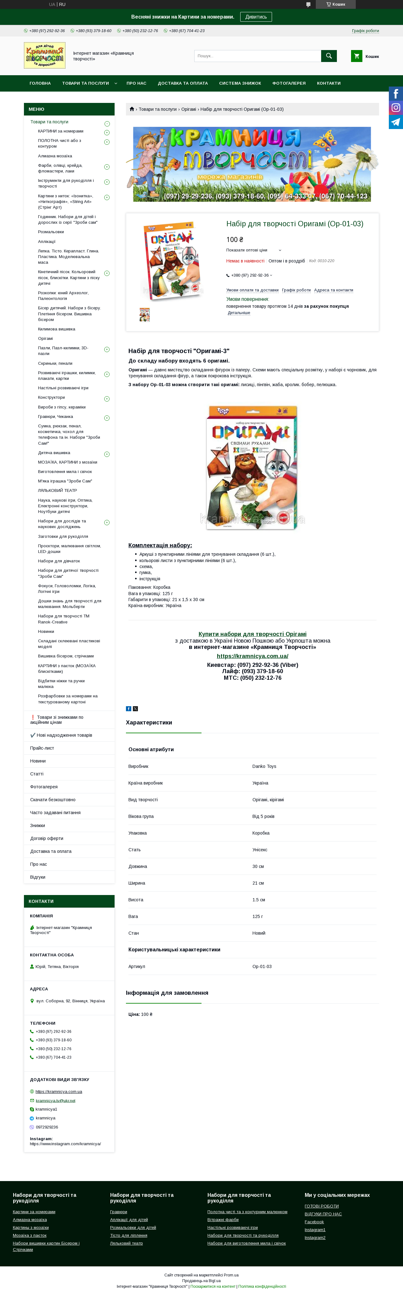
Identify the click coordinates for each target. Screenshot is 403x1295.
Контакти (329, 83)
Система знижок (240, 83)
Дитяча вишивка (54, 452)
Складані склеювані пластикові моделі (69, 644)
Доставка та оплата (183, 83)
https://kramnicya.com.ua (59, 1091)
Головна (40, 83)
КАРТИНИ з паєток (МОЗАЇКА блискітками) (67, 668)
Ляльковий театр (126, 1243)
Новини (38, 760)
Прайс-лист (42, 748)
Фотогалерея (289, 83)
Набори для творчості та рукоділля (243, 1235)
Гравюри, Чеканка (55, 416)
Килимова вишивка (56, 329)
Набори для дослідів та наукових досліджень (62, 524)
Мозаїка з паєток (30, 1235)
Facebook (314, 1221)
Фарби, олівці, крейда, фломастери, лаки (60, 168)
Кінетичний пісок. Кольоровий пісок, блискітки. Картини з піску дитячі (69, 277)
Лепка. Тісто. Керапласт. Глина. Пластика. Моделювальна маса (68, 257)
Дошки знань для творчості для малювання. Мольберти (69, 604)
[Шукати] (329, 56)
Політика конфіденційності (262, 1286)
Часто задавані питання (55, 812)
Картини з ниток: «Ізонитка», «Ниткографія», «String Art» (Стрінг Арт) (65, 202)
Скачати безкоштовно (53, 799)
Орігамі (188, 109)
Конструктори (51, 397)
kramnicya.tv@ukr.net (55, 1100)
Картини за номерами (34, 1211)
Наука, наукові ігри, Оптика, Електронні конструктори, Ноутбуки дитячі (65, 506)
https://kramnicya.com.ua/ (252, 656)
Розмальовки (51, 231)
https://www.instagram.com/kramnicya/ (65, 1143)
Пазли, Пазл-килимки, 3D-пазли (63, 351)
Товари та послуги (85, 83)
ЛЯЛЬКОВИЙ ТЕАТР (57, 490)
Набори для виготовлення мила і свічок (246, 1243)
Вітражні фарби (223, 1219)
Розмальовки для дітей (133, 1227)
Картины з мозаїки (31, 1227)
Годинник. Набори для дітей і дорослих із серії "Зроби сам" (68, 219)
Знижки (37, 825)
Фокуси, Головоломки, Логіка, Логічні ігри (67, 588)
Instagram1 (315, 1229)
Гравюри (118, 1211)
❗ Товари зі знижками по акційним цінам (56, 720)
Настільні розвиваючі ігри (63, 388)
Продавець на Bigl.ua (201, 1281)
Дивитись (256, 17)
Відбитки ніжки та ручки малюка (61, 683)
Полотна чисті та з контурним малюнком (247, 1211)
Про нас (136, 83)
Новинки (46, 631)
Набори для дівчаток (59, 561)
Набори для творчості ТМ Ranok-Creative (63, 619)
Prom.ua (231, 1275)
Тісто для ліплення (128, 1235)
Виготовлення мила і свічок (65, 471)
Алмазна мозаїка (55, 156)
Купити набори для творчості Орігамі (253, 634)
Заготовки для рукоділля (63, 536)
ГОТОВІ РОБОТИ (322, 1206)
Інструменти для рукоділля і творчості (66, 183)
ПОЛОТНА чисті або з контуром (59, 143)
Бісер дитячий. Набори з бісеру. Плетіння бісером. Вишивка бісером (69, 314)
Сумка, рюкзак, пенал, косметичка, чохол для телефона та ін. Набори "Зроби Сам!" (69, 435)
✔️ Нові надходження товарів (61, 735)
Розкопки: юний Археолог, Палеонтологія (63, 295)
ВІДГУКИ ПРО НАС (323, 1214)
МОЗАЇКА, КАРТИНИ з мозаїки (67, 462)
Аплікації (47, 241)
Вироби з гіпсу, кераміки (62, 407)
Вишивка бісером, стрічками (66, 656)
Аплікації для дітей (129, 1219)
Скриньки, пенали (55, 363)
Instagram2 (315, 1237)
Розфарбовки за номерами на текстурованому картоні (68, 699)
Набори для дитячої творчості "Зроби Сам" (68, 573)
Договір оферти (46, 838)
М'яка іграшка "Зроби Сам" (65, 481)
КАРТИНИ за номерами (60, 131)
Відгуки (37, 877)
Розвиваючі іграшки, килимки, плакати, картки (67, 375)
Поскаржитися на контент (213, 1286)
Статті (36, 773)
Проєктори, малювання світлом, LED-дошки (69, 548)
